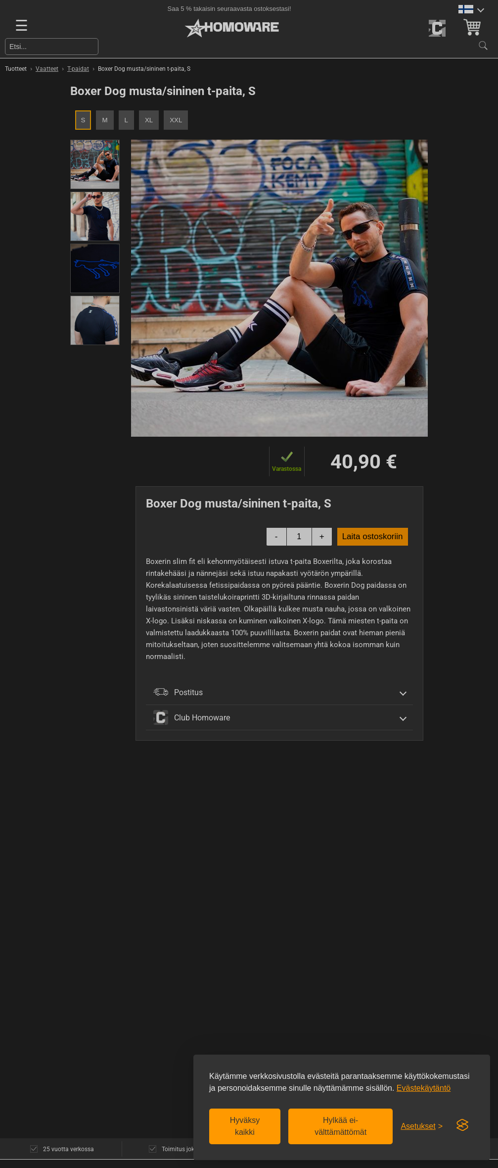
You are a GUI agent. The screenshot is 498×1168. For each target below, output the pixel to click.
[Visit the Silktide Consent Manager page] (462, 1125)
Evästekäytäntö (424, 1088)
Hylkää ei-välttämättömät (340, 1126)
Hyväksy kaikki (245, 1126)
